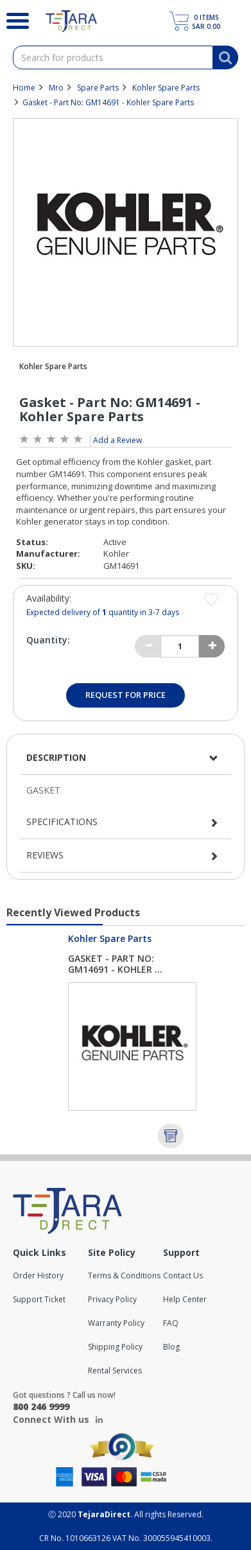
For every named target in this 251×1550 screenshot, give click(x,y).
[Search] (13, 19)
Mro (56, 87)
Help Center (185, 1299)
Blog (171, 1346)
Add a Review (117, 440)
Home (24, 87)
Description (56, 757)
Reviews (45, 855)
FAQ (170, 1323)
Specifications (62, 821)
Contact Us (183, 1275)
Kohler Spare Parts (166, 87)
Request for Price (125, 695)
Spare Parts (98, 87)
